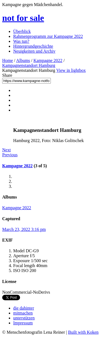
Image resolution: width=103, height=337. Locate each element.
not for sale (23, 18)
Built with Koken (83, 332)
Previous (10, 154)
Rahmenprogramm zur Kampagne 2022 (48, 36)
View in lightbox (71, 70)
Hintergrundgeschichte (33, 46)
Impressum (23, 323)
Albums (23, 60)
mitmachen (23, 313)
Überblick (22, 31)
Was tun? (21, 41)
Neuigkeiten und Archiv (34, 51)
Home (7, 60)
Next (6, 150)
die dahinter (23, 308)
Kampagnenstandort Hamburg (28, 65)
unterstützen (24, 318)
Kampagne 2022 (48, 60)
